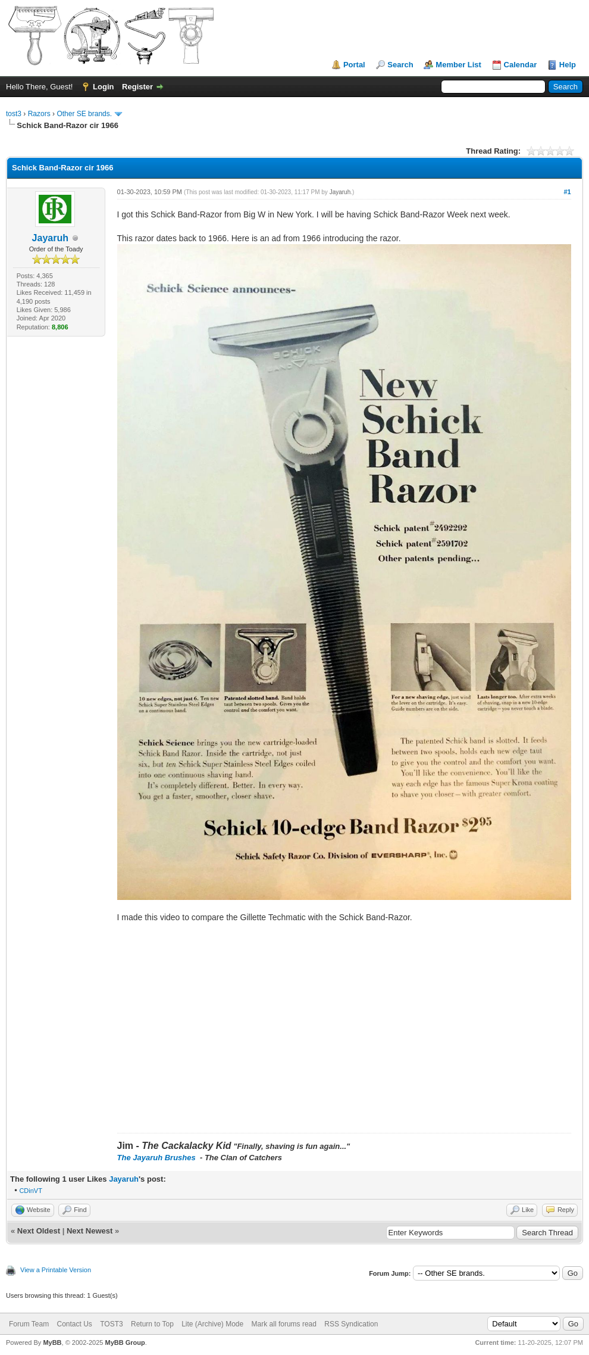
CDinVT (30, 1190)
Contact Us (74, 1324)
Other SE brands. (85, 114)
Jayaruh (50, 238)
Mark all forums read (284, 1324)
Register (137, 86)
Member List (458, 64)
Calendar (520, 64)
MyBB (52, 1342)
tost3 (13, 114)
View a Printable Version (55, 1269)
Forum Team (29, 1324)
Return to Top (152, 1324)
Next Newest (89, 1230)
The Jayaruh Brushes (157, 1157)
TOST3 (111, 1324)
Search (400, 64)
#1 (567, 191)
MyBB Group (125, 1342)
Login (103, 86)
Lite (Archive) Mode (212, 1324)
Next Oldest (38, 1230)
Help (567, 64)
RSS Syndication (351, 1324)
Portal (354, 64)
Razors (39, 114)
